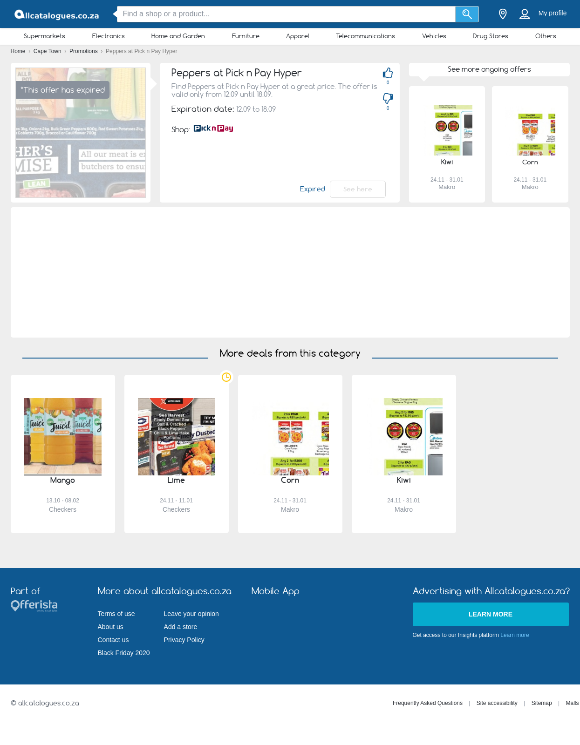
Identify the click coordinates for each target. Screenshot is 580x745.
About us (110, 626)
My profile (553, 13)
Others (545, 36)
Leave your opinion (191, 613)
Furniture (245, 36)
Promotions (84, 51)
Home (19, 51)
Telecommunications (365, 36)
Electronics (108, 36)
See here (357, 189)
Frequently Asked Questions (428, 703)
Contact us (113, 639)
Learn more (490, 614)
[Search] (467, 14)
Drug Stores (490, 36)
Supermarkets (44, 36)
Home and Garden (178, 36)
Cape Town (48, 51)
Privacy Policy (184, 639)
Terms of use (116, 613)
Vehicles (434, 36)
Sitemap (542, 703)
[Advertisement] (290, 272)
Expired (312, 189)
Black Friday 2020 (124, 653)
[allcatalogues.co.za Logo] (57, 14)
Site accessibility (497, 703)
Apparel (297, 36)
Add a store (181, 626)
